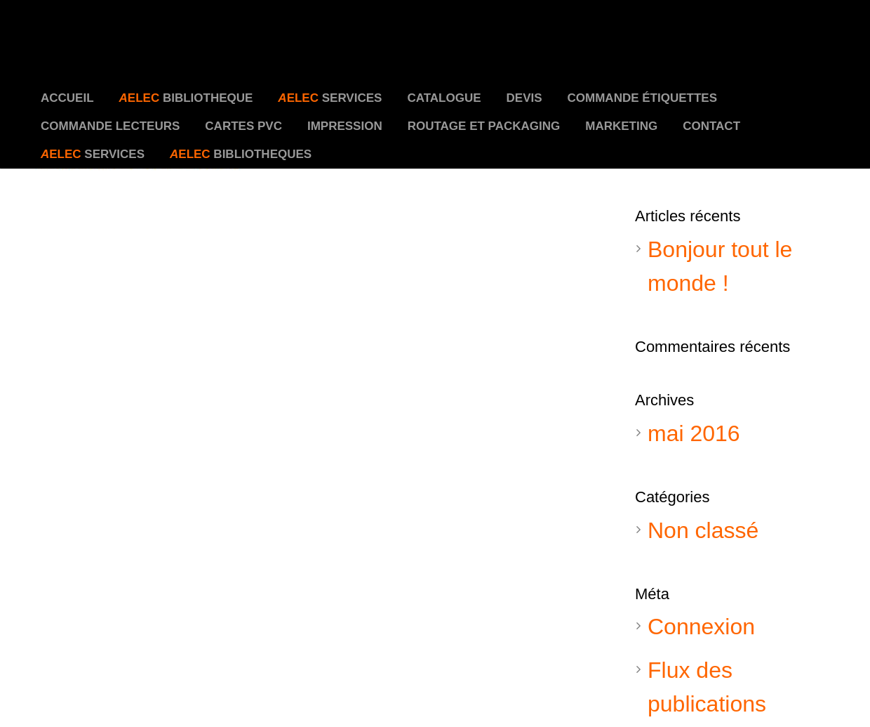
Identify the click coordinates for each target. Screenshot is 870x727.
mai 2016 (694, 433)
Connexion (701, 626)
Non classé (703, 530)
